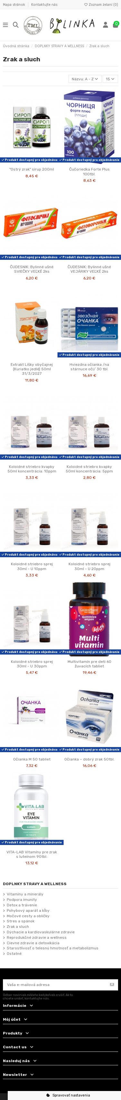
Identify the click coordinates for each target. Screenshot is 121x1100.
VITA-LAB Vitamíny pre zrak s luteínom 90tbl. (31, 854)
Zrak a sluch (18, 926)
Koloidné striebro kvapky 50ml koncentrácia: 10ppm (31, 468)
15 (110, 79)
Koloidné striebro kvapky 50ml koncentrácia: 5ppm (89, 468)
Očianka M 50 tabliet (32, 759)
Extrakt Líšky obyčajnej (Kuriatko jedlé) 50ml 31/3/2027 (32, 369)
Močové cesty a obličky (28, 916)
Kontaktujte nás (44, 5)
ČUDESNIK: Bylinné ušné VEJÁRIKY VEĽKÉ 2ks (89, 269)
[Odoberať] (112, 985)
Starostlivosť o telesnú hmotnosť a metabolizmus (52, 948)
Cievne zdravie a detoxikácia (33, 943)
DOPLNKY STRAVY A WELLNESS (35, 884)
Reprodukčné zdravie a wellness (37, 937)
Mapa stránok (14, 5)
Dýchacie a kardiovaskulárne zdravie (41, 932)
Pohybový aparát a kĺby (28, 910)
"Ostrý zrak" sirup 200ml (31, 169)
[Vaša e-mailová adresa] (55, 985)
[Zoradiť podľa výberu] (85, 79)
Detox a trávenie (22, 905)
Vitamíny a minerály (25, 894)
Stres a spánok (20, 921)
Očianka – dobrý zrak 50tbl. (89, 759)
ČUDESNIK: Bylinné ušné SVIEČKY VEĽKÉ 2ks (31, 269)
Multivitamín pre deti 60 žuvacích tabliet (89, 663)
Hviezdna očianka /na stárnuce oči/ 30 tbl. (89, 366)
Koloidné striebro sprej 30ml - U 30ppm (32, 663)
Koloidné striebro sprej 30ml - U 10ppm (32, 566)
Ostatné (14, 953)
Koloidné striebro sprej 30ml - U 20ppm (89, 566)
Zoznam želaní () (101, 5)
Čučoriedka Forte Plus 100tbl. (89, 171)
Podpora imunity (22, 899)
